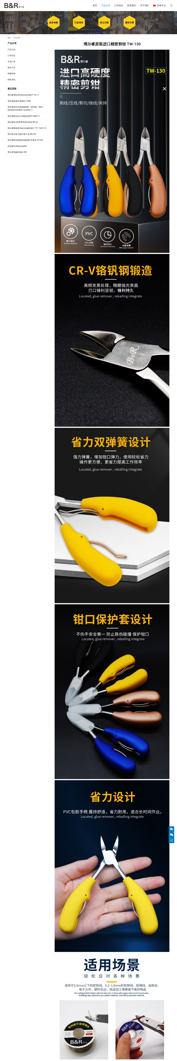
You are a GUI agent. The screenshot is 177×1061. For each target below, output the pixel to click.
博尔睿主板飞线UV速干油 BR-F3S (22, 134)
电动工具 (11, 67)
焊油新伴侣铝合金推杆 (17, 146)
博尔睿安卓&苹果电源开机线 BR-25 (23, 122)
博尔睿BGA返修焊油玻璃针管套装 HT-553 (25, 140)
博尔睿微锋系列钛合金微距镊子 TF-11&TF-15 (27, 128)
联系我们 (131, 5)
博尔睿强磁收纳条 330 (17, 152)
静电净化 (11, 79)
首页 (95, 5)
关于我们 (144, 5)
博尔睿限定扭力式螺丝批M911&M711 (24, 116)
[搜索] (171, 5)
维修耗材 (11, 73)
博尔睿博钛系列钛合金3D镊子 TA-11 (23, 95)
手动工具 (11, 61)
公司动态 (118, 5)
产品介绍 (105, 5)
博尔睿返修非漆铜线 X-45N (19, 101)
